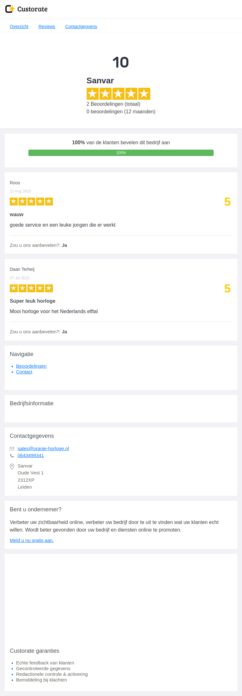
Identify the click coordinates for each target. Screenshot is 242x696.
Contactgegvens (81, 26)
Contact (24, 371)
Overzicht (19, 26)
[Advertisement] (121, 598)
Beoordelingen (31, 366)
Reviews (46, 26)
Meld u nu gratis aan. (32, 540)
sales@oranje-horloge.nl (43, 448)
